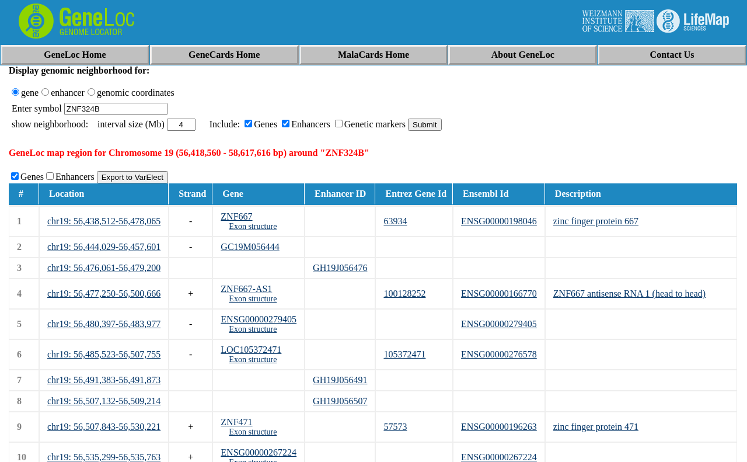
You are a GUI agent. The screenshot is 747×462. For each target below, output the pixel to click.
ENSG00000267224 (258, 452)
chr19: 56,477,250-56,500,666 (103, 293)
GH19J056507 (340, 401)
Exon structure (253, 226)
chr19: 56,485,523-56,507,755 (103, 354)
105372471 (404, 354)
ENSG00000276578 (499, 354)
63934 (395, 221)
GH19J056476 (340, 268)
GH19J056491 (340, 380)
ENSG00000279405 (258, 319)
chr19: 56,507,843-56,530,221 (103, 427)
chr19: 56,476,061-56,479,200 (103, 268)
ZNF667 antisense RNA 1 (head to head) (629, 293)
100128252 (404, 293)
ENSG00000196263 (499, 427)
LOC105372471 (251, 350)
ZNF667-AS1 (246, 289)
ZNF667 (236, 216)
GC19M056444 (250, 247)
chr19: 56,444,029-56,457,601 (103, 247)
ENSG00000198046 (499, 221)
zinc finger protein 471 (595, 427)
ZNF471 (236, 422)
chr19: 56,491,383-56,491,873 (103, 380)
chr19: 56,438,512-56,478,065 (103, 221)
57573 (395, 427)
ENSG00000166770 (499, 293)
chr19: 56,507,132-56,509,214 (103, 401)
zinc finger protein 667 (595, 221)
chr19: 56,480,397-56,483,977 (103, 324)
